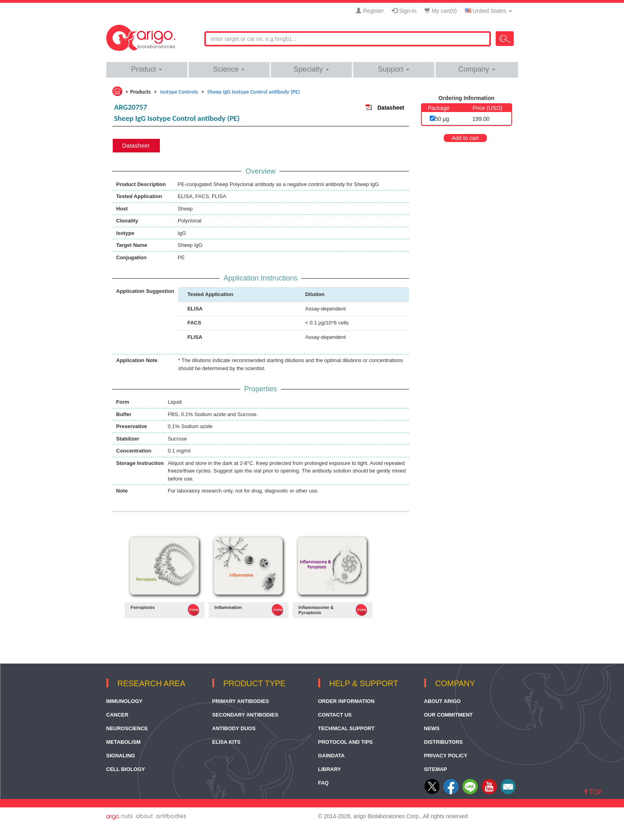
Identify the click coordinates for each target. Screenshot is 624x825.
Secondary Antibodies (245, 715)
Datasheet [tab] (136, 145)
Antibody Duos (234, 728)
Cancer (117, 715)
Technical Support (346, 728)
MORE (193, 610)
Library (329, 769)
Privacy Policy (446, 756)
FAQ (323, 783)
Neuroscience (127, 728)
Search (505, 38)
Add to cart (465, 138)
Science (229, 69)
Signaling (120, 756)
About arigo (442, 701)
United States (488, 11)
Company (476, 69)
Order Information (346, 701)
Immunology (124, 701)
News (432, 728)
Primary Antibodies (240, 701)
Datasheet (390, 107)
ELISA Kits (226, 742)
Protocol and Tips (345, 742)
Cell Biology (125, 769)
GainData (331, 756)
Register (370, 11)
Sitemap (435, 769)
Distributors (443, 742)
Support (393, 69)
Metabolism (123, 742)
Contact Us (335, 715)
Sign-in (404, 11)
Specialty (311, 69)
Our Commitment (448, 715)
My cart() (441, 11)
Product (146, 69)
